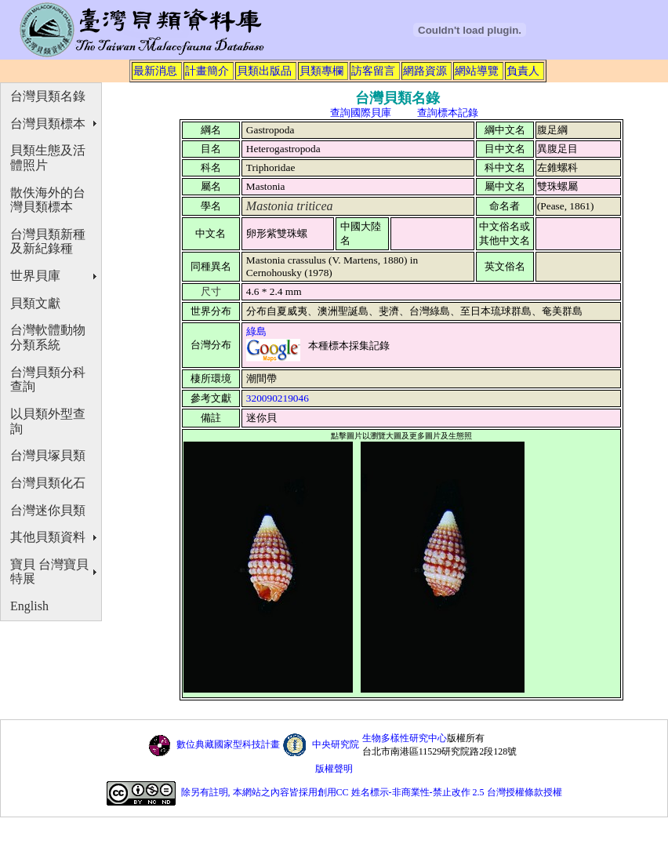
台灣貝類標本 (47, 123)
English (29, 606)
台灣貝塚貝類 (47, 455)
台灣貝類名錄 (47, 96)
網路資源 (425, 70)
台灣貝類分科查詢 (47, 380)
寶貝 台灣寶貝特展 (49, 572)
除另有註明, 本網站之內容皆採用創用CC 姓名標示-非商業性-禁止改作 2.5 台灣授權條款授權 (371, 793)
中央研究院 (335, 744)
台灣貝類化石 (47, 482)
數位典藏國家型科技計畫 (228, 744)
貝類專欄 (321, 70)
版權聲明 (334, 768)
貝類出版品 (264, 70)
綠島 (256, 331)
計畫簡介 (207, 70)
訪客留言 (373, 70)
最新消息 (155, 70)
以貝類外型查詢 (47, 421)
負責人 (522, 70)
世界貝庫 (35, 275)
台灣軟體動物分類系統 (47, 337)
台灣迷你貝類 (47, 510)
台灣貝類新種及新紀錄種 (47, 241)
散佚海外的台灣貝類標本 (47, 200)
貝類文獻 (35, 303)
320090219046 (277, 398)
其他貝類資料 (47, 537)
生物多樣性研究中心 (404, 738)
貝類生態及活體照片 (47, 158)
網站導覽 (477, 70)
